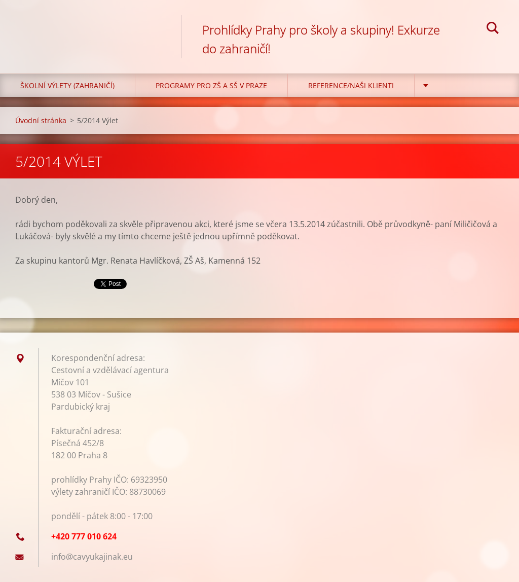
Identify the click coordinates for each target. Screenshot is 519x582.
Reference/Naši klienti (351, 85)
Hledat (493, 29)
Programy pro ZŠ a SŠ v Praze (211, 85)
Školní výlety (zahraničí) (67, 85)
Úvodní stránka (40, 120)
